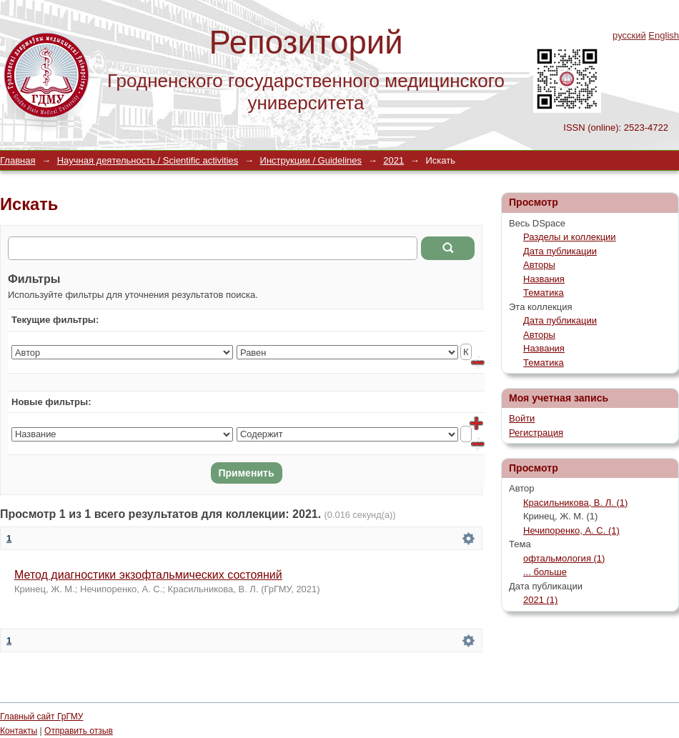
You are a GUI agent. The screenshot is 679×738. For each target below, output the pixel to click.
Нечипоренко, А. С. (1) (571, 530)
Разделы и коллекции (569, 236)
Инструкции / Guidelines (311, 160)
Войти (522, 418)
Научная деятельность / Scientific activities (148, 160)
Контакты (18, 731)
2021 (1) (540, 599)
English (663, 35)
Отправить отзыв (78, 731)
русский (629, 35)
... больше (545, 572)
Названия (544, 279)
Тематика (543, 292)
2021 (393, 160)
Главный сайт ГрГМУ (41, 717)
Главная (17, 160)
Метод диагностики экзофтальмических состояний (148, 575)
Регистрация (536, 432)
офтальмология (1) (564, 558)
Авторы (539, 264)
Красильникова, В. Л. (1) (575, 502)
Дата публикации (560, 251)
